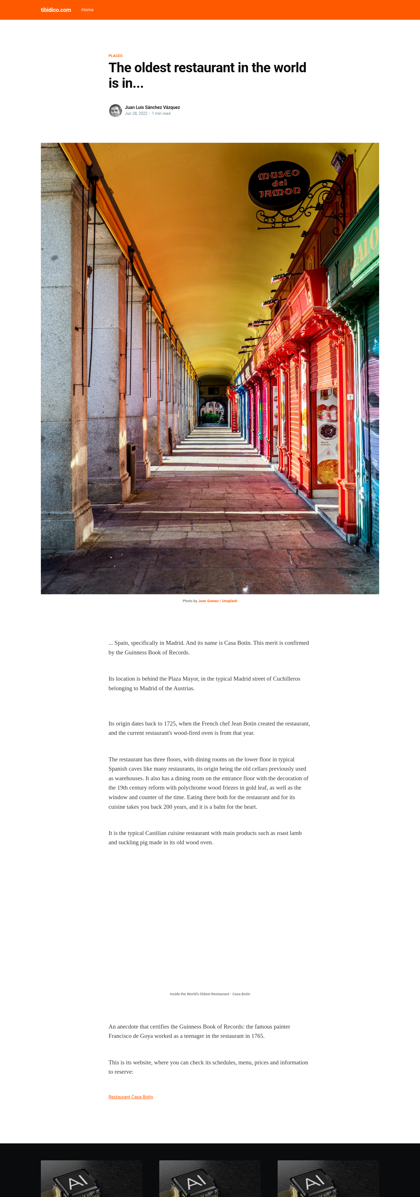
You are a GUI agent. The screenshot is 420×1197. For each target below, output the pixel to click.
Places (115, 56)
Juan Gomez (208, 601)
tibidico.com (56, 9)
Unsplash (229, 601)
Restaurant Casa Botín (131, 1097)
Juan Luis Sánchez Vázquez (152, 107)
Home (87, 9)
